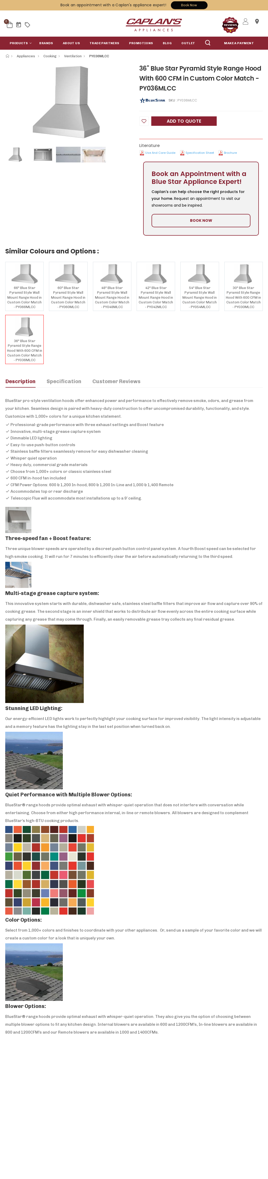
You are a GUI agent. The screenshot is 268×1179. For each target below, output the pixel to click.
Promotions (141, 43)
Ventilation (73, 56)
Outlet (188, 43)
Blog (167, 43)
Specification (64, 381)
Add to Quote (184, 121)
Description (20, 381)
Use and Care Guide (160, 153)
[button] (19, 43)
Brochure (230, 153)
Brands (46, 43)
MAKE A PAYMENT (239, 43)
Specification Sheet (200, 153)
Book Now (189, 5)
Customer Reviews (116, 381)
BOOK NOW (201, 220)
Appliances (26, 56)
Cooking (50, 56)
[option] (68, 102)
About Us (71, 43)
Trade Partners (104, 43)
